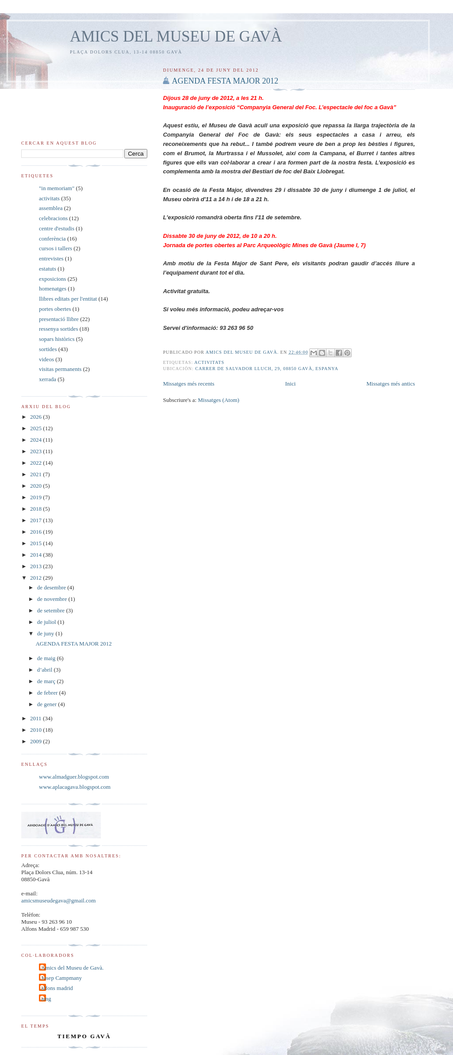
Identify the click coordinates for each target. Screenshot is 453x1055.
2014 (36, 554)
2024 (36, 439)
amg (46, 998)
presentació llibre (59, 319)
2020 (36, 485)
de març (47, 681)
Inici (290, 383)
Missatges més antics (390, 383)
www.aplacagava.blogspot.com (75, 787)
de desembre (52, 587)
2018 (36, 508)
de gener (47, 704)
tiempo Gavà (84, 1036)
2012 (36, 577)
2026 (36, 416)
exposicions (52, 278)
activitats (209, 362)
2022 (36, 462)
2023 (36, 451)
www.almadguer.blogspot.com (74, 776)
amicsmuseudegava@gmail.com (58, 900)
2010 (36, 729)
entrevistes (51, 258)
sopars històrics (57, 339)
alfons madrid (57, 988)
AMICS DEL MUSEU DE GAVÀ (176, 36)
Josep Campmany (61, 978)
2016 (36, 531)
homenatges (52, 288)
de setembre (51, 610)
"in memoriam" (56, 188)
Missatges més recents (188, 383)
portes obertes (55, 309)
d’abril (45, 669)
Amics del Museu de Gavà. (72, 967)
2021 (36, 474)
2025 (36, 428)
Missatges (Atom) (218, 400)
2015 (36, 543)
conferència (52, 238)
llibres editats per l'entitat (68, 298)
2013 (36, 566)
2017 (36, 520)
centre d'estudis (56, 228)
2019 (36, 497)
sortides (48, 349)
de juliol (47, 622)
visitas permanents (60, 369)
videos (46, 359)
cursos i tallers (55, 248)
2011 (36, 718)
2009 (36, 741)
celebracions (53, 218)
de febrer (48, 692)
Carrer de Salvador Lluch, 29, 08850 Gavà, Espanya (266, 368)
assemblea (50, 208)
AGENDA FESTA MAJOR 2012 (225, 80)
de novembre (53, 599)
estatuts (47, 268)
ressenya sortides (58, 328)
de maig (47, 658)
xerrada (47, 379)
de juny (46, 633)
